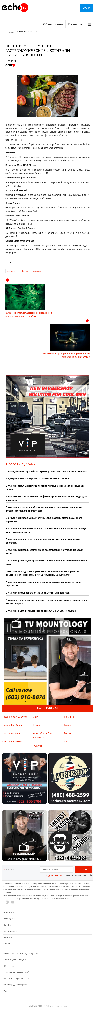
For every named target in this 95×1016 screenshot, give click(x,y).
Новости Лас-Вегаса (12, 741)
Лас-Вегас (7, 937)
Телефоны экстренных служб (16, 972)
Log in (86, 8)
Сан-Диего (7, 925)
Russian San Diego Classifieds (16, 979)
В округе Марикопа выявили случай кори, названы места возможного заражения (44, 520)
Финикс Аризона (10, 931)
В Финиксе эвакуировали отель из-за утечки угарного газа (37, 593)
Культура (37, 746)
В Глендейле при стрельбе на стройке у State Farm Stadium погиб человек (46, 471)
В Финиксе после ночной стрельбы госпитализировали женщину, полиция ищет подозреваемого (46, 530)
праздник (37, 271)
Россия (67, 733)
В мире (36, 725)
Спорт (67, 741)
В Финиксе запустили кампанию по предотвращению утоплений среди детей (44, 552)
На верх (10, 870)
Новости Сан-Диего (12, 725)
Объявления (53, 24)
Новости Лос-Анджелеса (14, 716)
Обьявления (8, 966)
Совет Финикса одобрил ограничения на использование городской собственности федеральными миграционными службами (42, 573)
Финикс (25, 271)
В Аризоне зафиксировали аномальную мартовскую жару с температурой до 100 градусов (46, 602)
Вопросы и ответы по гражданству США (20, 953)
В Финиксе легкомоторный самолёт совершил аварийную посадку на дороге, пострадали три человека (44, 509)
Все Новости (8, 912)
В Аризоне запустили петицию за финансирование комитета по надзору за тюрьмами (47, 498)
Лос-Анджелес (9, 919)
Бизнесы (75, 24)
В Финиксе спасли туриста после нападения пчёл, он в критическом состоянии (43, 541)
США (35, 716)
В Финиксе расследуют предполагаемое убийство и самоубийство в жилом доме (47, 562)
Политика (69, 716)
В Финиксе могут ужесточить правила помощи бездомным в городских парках (45, 487)
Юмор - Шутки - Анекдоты (14, 960)
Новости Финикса (11, 733)
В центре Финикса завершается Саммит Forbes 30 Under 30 (38, 478)
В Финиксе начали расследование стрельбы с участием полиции (41, 611)
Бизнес (6, 944)
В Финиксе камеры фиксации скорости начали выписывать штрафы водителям (43, 584)
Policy (5, 991)
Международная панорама (15, 985)
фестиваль (12, 271)
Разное (67, 725)
